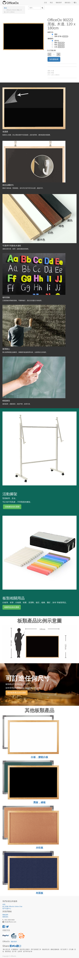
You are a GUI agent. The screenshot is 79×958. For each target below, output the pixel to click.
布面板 (39, 893)
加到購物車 (54, 59)
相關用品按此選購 (11, 607)
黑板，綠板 (39, 802)
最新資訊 (5, 917)
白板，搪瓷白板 (39, 757)
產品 (5, 8)
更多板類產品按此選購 (16, 693)
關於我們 (14, 941)
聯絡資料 (5, 915)
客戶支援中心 (6, 908)
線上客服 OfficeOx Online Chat (12, 906)
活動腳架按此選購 (12, 507)
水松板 (39, 847)
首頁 (3, 904)
